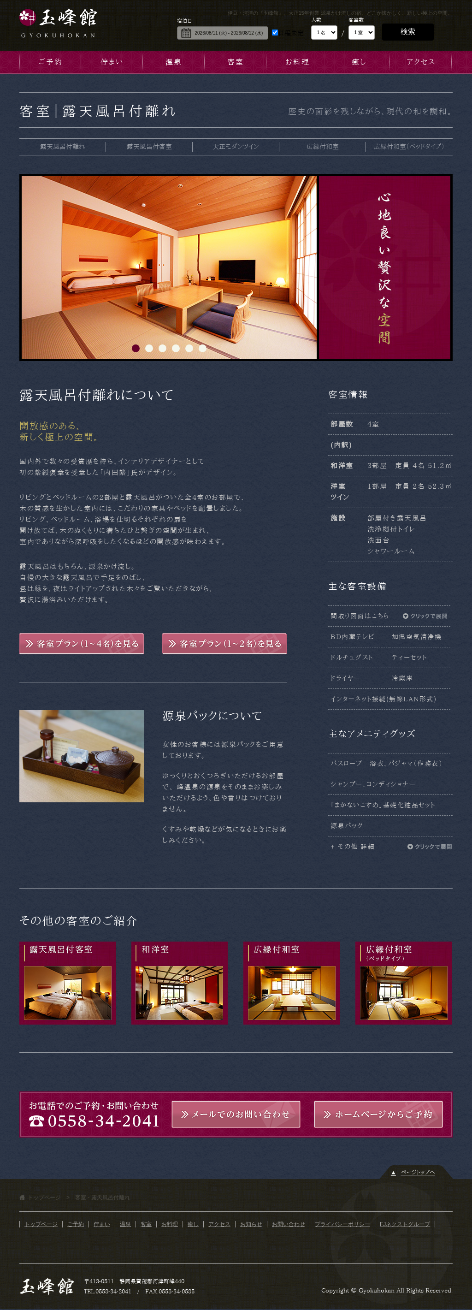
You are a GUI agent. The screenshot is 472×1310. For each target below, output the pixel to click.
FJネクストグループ (405, 1224)
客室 (235, 61)
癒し (359, 61)
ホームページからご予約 (378, 1114)
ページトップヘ (418, 1172)
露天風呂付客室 (149, 146)
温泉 (173, 61)
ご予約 (50, 61)
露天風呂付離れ (62, 146)
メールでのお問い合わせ (236, 1114)
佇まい (112, 61)
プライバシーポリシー (342, 1224)
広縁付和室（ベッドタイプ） (409, 146)
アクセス (421, 61)
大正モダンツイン (235, 146)
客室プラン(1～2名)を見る (224, 643)
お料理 (297, 61)
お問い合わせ (288, 1224)
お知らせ (251, 1224)
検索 (408, 32)
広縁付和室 (323, 146)
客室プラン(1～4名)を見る (81, 643)
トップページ (44, 1197)
